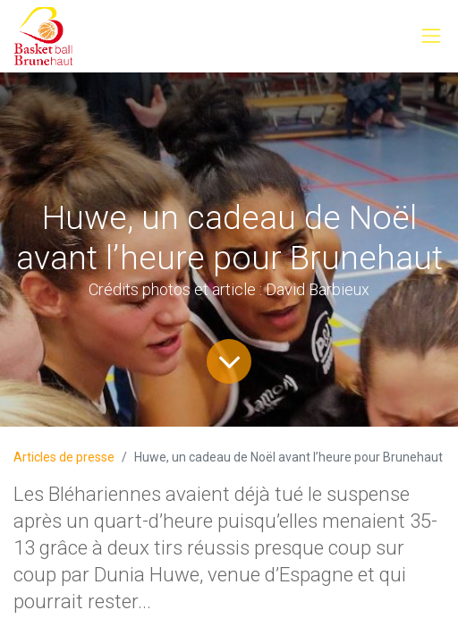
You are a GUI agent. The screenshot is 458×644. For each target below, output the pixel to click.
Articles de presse (63, 457)
